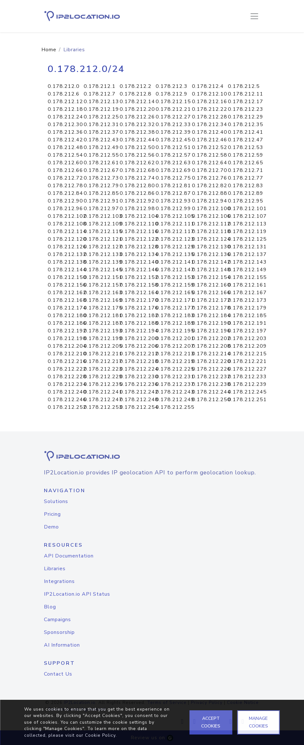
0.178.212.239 (247, 384)
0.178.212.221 (247, 361)
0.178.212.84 (65, 193)
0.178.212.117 (175, 231)
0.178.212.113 (247, 223)
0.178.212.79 (101, 185)
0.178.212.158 (139, 284)
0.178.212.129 (175, 246)
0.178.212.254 (139, 407)
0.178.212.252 (67, 407)
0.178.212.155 (247, 277)
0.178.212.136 (211, 254)
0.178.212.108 (67, 223)
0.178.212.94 (209, 200)
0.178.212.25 (101, 116)
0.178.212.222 (67, 368)
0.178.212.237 (175, 384)
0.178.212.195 (175, 330)
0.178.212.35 (245, 124)
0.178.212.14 (137, 101)
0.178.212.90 (65, 200)
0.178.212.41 (245, 132)
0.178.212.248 (139, 399)
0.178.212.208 (211, 346)
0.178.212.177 (175, 307)
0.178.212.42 (65, 139)
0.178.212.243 (175, 391)
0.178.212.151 (103, 277)
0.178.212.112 (211, 223)
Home (48, 49)
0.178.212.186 (67, 323)
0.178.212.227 (247, 368)
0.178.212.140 (139, 262)
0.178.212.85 (101, 193)
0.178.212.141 (175, 262)
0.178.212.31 (101, 124)
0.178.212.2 (136, 86)
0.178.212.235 (103, 384)
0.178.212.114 (67, 231)
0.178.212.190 (211, 323)
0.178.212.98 (137, 208)
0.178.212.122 (139, 239)
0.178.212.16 (209, 101)
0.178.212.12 (65, 101)
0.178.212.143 (247, 262)
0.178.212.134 (139, 254)
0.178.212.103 (103, 216)
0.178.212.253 (103, 407)
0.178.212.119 (247, 231)
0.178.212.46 (209, 139)
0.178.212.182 (139, 315)
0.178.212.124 (211, 239)
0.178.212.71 (245, 170)
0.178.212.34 (209, 124)
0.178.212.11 (245, 93)
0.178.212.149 (247, 269)
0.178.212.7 (100, 93)
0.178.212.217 (103, 361)
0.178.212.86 (137, 193)
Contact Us (58, 674)
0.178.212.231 (175, 376)
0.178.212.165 (175, 292)
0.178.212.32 (137, 124)
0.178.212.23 (245, 109)
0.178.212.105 (175, 216)
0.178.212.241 (103, 391)
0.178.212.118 (211, 231)
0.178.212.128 (139, 246)
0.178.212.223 (103, 368)
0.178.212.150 (67, 277)
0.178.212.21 (173, 109)
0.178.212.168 (67, 300)
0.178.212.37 (101, 132)
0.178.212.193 (103, 330)
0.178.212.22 (209, 109)
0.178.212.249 (175, 399)
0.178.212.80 (137, 185)
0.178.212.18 (65, 109)
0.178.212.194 (139, 330)
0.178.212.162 (67, 292)
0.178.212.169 (103, 300)
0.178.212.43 (101, 139)
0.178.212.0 (64, 86)
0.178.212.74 (137, 177)
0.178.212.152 (139, 277)
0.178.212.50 (137, 147)
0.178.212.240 (67, 391)
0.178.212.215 (247, 353)
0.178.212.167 (247, 292)
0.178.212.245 (247, 391)
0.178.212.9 (171, 93)
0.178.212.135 (175, 254)
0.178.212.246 (67, 399)
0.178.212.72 (65, 177)
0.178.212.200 (139, 338)
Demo (51, 526)
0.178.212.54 (65, 155)
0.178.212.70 (209, 170)
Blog (50, 606)
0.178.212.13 (101, 101)
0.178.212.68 (137, 170)
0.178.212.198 (67, 338)
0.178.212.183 (175, 315)
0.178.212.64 (209, 162)
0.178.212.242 (139, 391)
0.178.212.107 (247, 216)
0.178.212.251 (247, 399)
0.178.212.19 (101, 109)
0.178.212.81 (173, 185)
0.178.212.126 (67, 246)
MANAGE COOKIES (258, 722)
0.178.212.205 (103, 346)
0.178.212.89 (245, 193)
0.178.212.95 (245, 200)
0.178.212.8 (136, 93)
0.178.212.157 (103, 284)
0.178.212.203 (247, 338)
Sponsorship (59, 632)
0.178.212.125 (247, 239)
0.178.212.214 (211, 353)
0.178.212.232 (211, 376)
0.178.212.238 (211, 384)
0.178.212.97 (101, 208)
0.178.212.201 (175, 338)
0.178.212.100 (211, 208)
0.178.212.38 (137, 132)
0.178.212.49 (101, 147)
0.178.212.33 (173, 124)
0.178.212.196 (211, 330)
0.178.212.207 (175, 346)
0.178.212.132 (67, 254)
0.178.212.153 (175, 277)
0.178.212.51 (173, 147)
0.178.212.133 (103, 254)
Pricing (52, 514)
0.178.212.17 (245, 101)
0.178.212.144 (67, 269)
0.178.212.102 (67, 216)
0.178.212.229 (103, 376)
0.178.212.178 (211, 307)
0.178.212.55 (101, 155)
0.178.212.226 (211, 368)
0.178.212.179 (247, 307)
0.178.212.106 (211, 216)
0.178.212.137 (247, 254)
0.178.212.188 (139, 323)
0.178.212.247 (103, 399)
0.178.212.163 (103, 292)
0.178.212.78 (65, 185)
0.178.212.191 (247, 323)
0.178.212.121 (103, 239)
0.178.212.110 (139, 223)
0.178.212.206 (139, 346)
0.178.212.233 (247, 376)
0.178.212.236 (139, 384)
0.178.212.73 (101, 177)
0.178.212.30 (65, 124)
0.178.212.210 (67, 353)
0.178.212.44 (137, 139)
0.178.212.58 (209, 155)
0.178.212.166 (211, 292)
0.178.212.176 (139, 307)
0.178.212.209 (247, 346)
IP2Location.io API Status (77, 594)
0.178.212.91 (101, 200)
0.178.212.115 (103, 231)
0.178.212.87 (173, 193)
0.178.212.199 (103, 338)
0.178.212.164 (139, 292)
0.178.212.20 (137, 109)
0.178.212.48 (65, 147)
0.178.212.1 (100, 86)
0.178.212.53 (245, 147)
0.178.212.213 (175, 353)
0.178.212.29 (245, 116)
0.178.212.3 (171, 86)
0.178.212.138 (67, 262)
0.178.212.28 (209, 116)
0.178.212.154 (211, 277)
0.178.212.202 (211, 338)
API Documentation (69, 555)
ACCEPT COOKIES (210, 722)
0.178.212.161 (247, 284)
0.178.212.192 (67, 330)
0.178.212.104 (139, 216)
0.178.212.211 (103, 353)
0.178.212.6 (64, 93)
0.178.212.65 (245, 162)
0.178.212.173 (247, 300)
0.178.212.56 (137, 155)
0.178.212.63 (173, 162)
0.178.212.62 (137, 162)
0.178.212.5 (244, 86)
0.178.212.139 (103, 262)
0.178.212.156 (67, 284)
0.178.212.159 (175, 284)
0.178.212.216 (67, 361)
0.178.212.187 (103, 323)
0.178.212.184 (211, 315)
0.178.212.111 (175, 223)
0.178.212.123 (175, 239)
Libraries (55, 568)
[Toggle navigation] (254, 16)
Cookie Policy (100, 735)
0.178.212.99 (173, 208)
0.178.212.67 (101, 170)
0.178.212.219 (175, 361)
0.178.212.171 (175, 300)
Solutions (56, 501)
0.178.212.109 (103, 223)
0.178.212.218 (139, 361)
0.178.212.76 (209, 177)
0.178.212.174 (67, 307)
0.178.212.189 (175, 323)
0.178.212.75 (173, 177)
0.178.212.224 (139, 368)
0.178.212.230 (139, 376)
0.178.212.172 (211, 300)
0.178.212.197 (247, 330)
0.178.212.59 (245, 155)
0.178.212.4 (208, 86)
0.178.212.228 (67, 376)
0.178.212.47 (245, 139)
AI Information (62, 645)
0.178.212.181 (103, 315)
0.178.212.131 (247, 246)
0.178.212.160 (211, 284)
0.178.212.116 (139, 231)
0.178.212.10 (209, 93)
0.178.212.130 (211, 246)
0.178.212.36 (65, 132)
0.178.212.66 (65, 170)
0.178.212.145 (103, 269)
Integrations (59, 581)
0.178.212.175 (103, 307)
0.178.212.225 (175, 368)
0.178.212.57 (173, 155)
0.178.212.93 (173, 200)
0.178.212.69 (173, 170)
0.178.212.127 (103, 246)
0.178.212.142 (211, 262)
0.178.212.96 (65, 208)
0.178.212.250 (211, 399)
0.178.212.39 (173, 132)
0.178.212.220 (211, 361)
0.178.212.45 (173, 139)
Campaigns (57, 619)
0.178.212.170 (139, 300)
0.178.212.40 (209, 132)
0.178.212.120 (67, 239)
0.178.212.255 (175, 407)
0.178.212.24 (65, 116)
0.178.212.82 (209, 185)
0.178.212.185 (247, 315)
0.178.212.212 (139, 353)
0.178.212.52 (209, 147)
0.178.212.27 (173, 116)
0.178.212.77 (245, 177)
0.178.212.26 (137, 116)
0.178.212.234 (67, 384)
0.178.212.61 (101, 162)
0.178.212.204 (67, 346)
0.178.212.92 (137, 200)
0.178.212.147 (175, 269)
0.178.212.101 (247, 208)
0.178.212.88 (209, 193)
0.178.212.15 (173, 101)
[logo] (152, 456)
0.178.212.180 (67, 315)
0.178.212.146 (139, 269)
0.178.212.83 (245, 185)
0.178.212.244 (211, 391)
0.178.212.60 (65, 162)
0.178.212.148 (211, 269)
